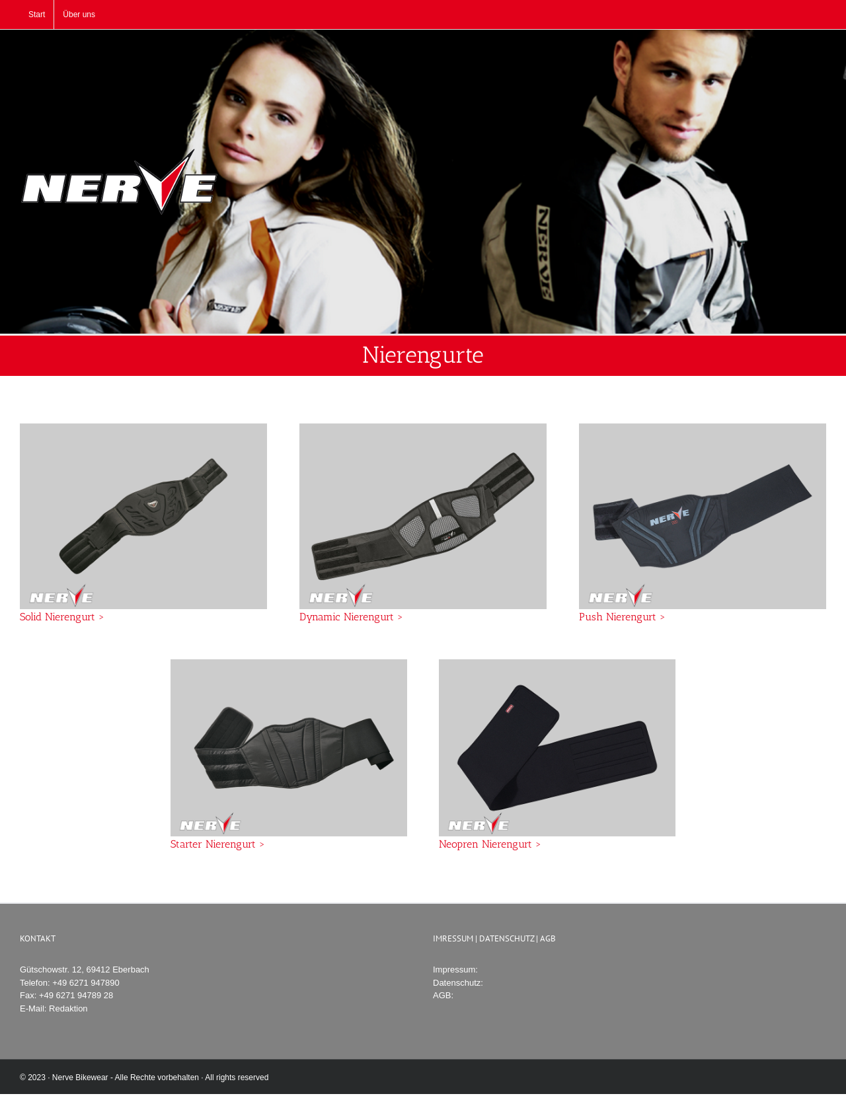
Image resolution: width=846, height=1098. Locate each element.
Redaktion (68, 1008)
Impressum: (455, 969)
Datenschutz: (458, 983)
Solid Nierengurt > (62, 616)
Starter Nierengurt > (218, 844)
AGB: (443, 995)
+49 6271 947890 (86, 983)
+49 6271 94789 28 (76, 995)
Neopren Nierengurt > (490, 844)
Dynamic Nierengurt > (351, 616)
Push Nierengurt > (622, 616)
